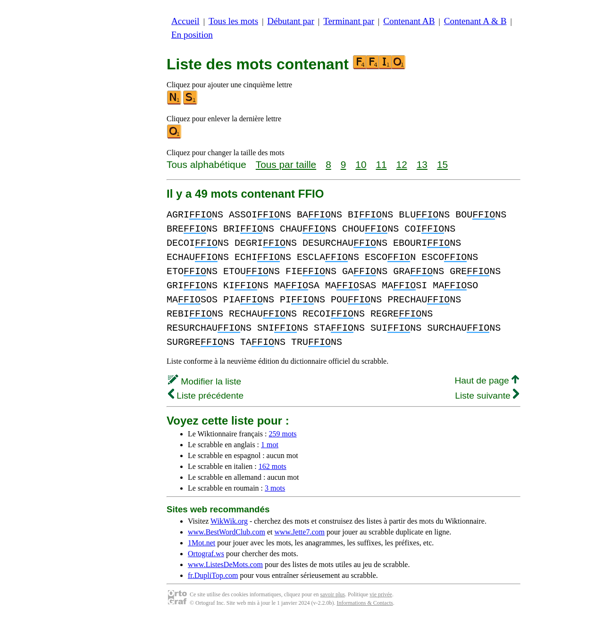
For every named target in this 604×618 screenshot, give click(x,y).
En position (192, 35)
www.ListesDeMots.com (225, 564)
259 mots (282, 434)
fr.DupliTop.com (213, 575)
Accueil (185, 21)
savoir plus (332, 594)
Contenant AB (409, 21)
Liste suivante (487, 396)
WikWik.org (229, 521)
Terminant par (348, 21)
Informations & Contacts (364, 603)
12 (401, 164)
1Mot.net (201, 543)
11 (381, 164)
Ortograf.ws (206, 554)
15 (442, 164)
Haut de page (486, 380)
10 (360, 164)
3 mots (275, 488)
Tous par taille (286, 164)
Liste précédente (205, 396)
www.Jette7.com (299, 532)
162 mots (272, 466)
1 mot (269, 445)
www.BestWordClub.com (226, 532)
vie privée (380, 594)
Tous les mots (233, 21)
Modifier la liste (204, 381)
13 (422, 164)
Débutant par (290, 21)
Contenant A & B (475, 21)
